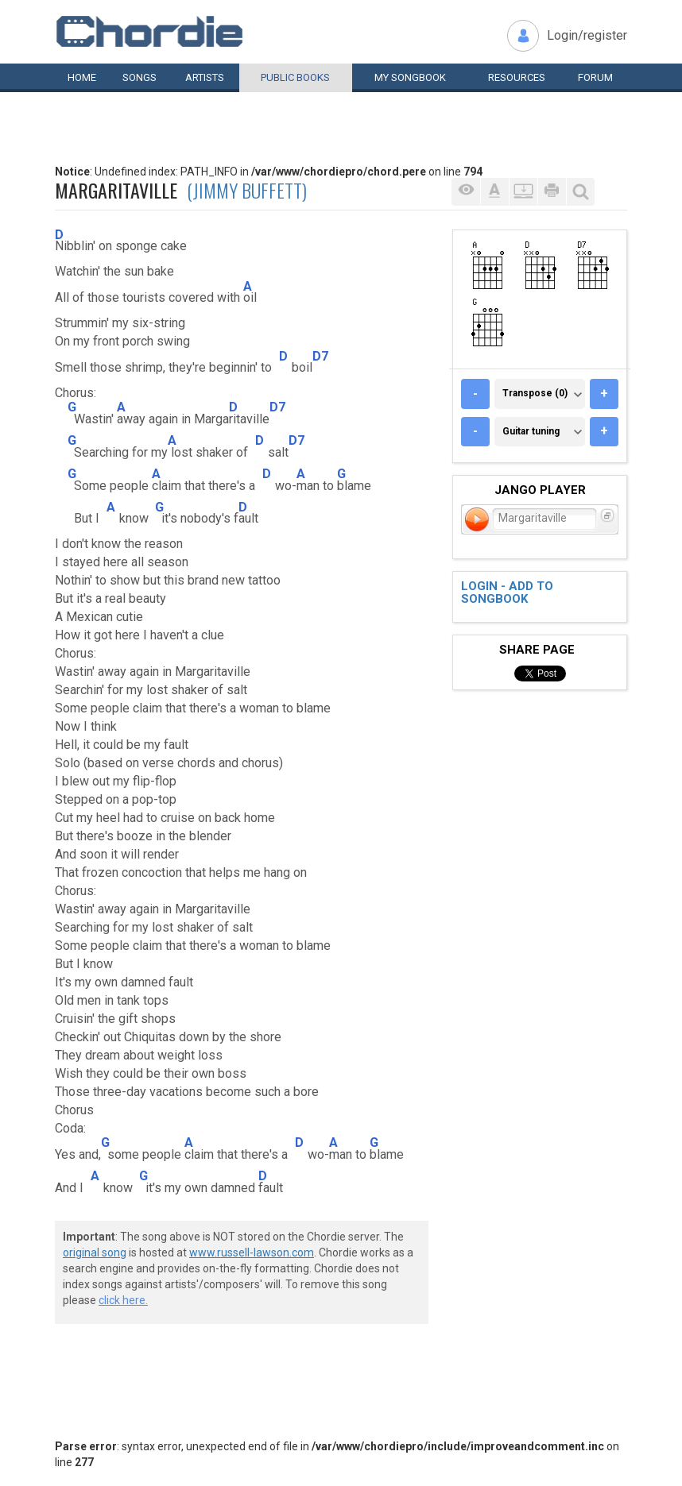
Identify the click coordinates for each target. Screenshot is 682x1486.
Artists (204, 77)
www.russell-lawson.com (251, 1252)
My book (410, 77)
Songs (139, 77)
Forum (595, 77)
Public (295, 77)
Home (82, 77)
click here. (123, 1300)
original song (94, 1252)
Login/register (587, 35)
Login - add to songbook (507, 593)
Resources (516, 77)
